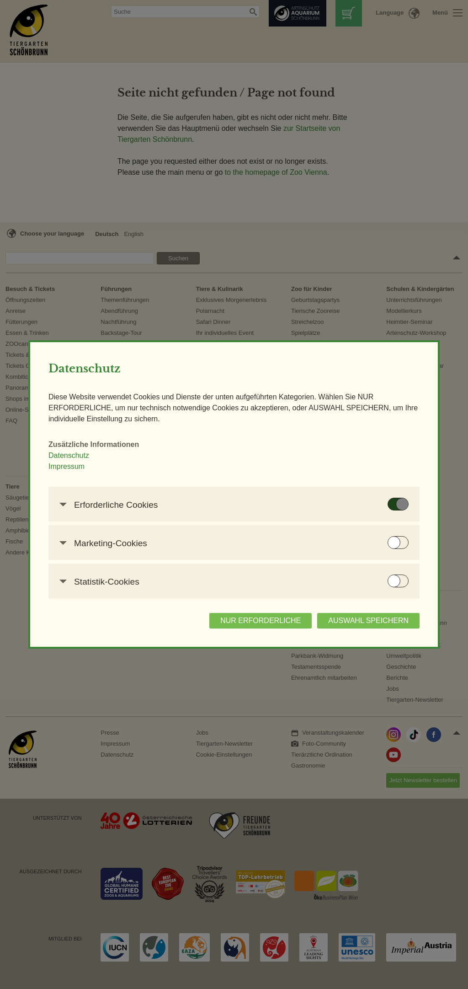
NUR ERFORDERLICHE (260, 620)
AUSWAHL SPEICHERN (368, 620)
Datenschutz (68, 455)
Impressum (66, 466)
